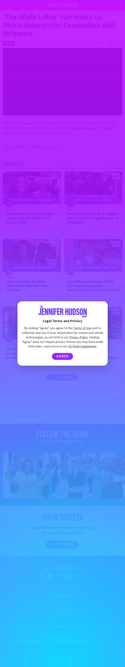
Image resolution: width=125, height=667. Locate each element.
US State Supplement (82, 346)
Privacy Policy (78, 337)
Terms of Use (82, 328)
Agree (62, 356)
